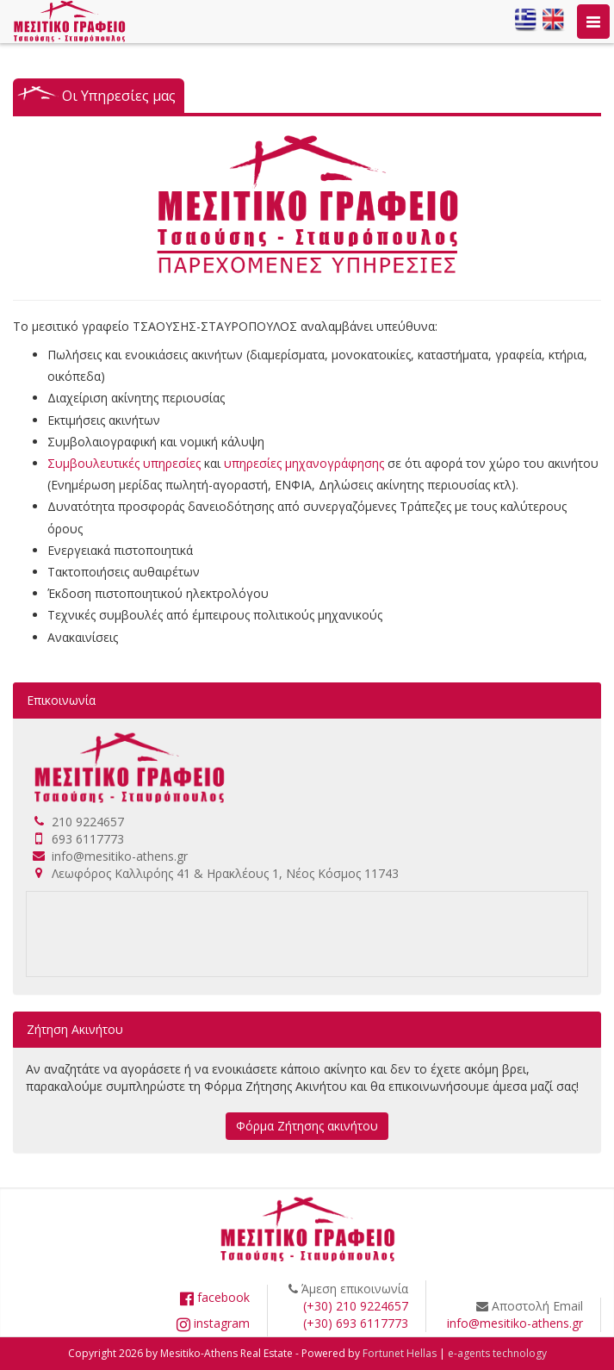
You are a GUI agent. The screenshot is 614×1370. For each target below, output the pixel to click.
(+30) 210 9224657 (355, 1306)
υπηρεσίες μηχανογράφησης (304, 463)
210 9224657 (88, 821)
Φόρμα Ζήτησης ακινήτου (307, 1126)
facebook (215, 1297)
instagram (213, 1323)
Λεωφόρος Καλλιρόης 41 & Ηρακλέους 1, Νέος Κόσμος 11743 (225, 873)
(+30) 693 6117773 (355, 1323)
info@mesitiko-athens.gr (120, 856)
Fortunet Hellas (400, 1353)
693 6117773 (88, 839)
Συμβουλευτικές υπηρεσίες (124, 463)
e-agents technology (497, 1353)
